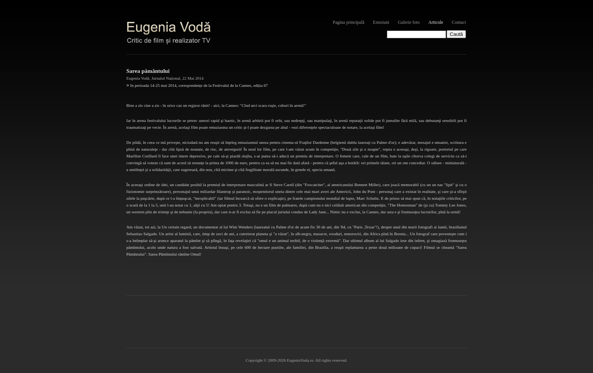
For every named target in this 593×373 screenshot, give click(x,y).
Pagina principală (349, 22)
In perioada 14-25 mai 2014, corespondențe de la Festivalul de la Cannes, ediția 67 (199, 85)
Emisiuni (381, 22)
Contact (459, 22)
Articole (435, 22)
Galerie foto (409, 22)
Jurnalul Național (166, 78)
